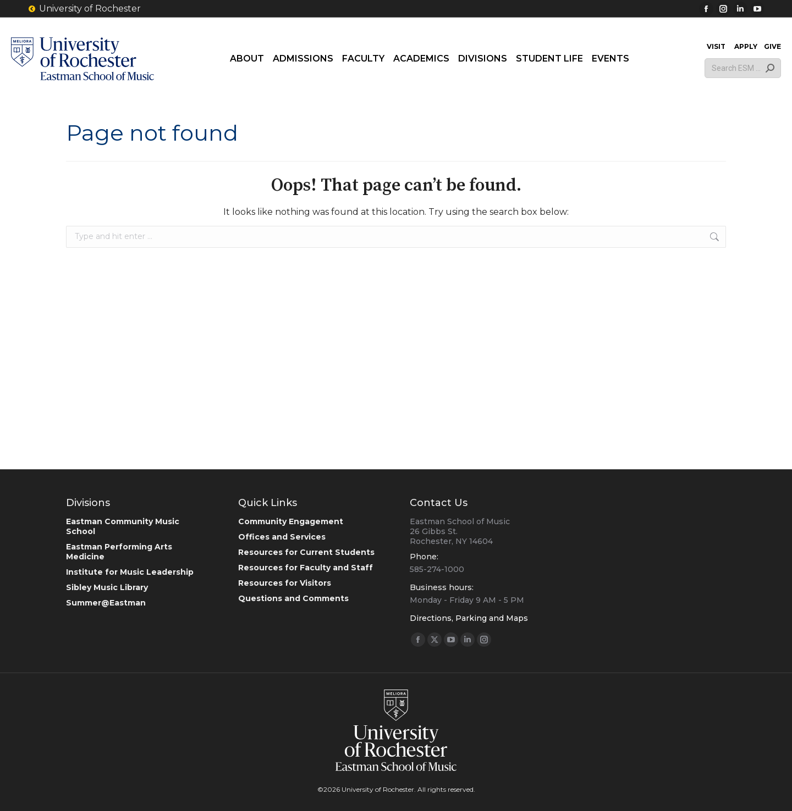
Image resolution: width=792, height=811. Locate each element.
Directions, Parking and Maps (469, 618)
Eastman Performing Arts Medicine (119, 552)
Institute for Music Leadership (130, 572)
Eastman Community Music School (122, 526)
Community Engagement (290, 521)
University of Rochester (84, 9)
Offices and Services (282, 537)
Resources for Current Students (306, 552)
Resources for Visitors (284, 583)
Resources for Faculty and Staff (305, 568)
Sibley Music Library (107, 587)
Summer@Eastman (106, 603)
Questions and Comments (293, 598)
